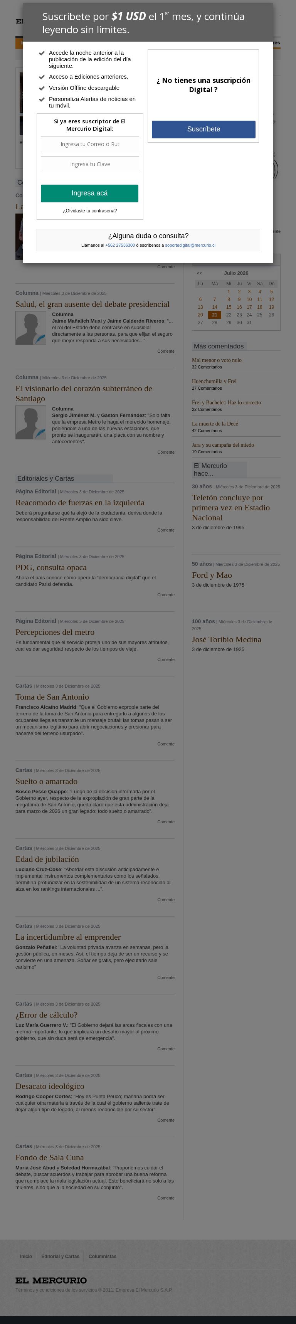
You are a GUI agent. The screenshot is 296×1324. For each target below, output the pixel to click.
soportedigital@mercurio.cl (190, 245)
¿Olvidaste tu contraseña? (90, 211)
